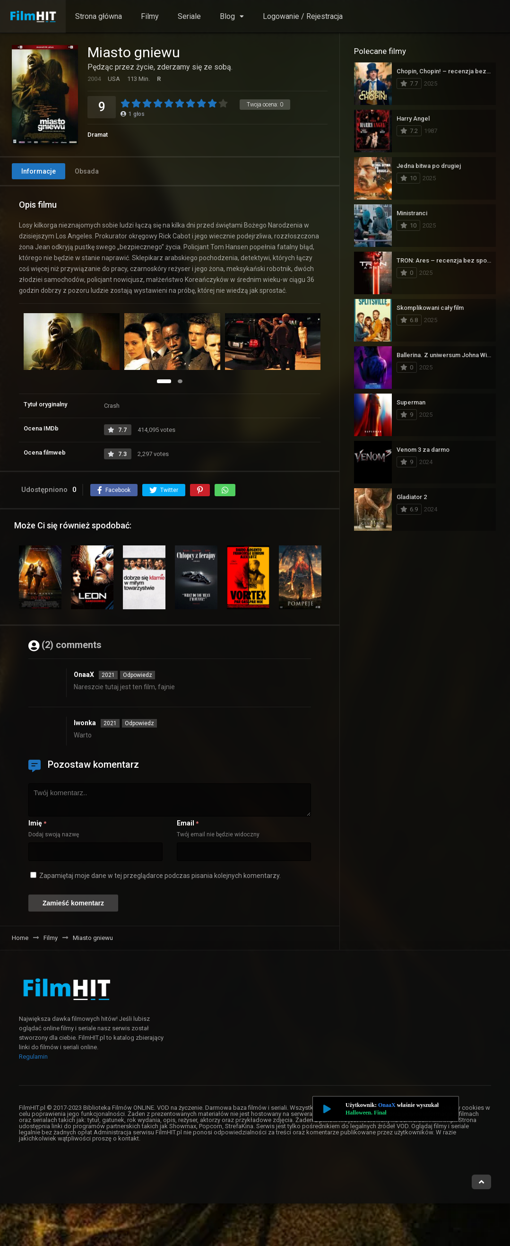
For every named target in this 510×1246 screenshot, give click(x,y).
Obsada (87, 171)
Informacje (38, 171)
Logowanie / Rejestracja (303, 16)
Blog (227, 16)
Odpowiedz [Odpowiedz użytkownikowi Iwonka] (139, 723)
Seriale (189, 16)
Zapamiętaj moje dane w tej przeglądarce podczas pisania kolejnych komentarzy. (160, 875)
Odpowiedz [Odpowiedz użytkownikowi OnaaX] (137, 675)
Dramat (97, 135)
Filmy (150, 16)
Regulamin (33, 1056)
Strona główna (98, 16)
